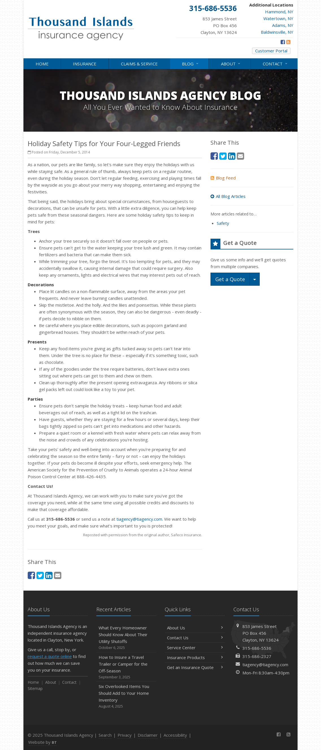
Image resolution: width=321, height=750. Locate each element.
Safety (223, 223)
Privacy (125, 735)
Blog (190, 63)
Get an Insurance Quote (195, 667)
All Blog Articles (228, 196)
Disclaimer (148, 735)
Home (42, 64)
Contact (275, 63)
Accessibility (175, 735)
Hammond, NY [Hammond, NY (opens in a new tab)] (279, 11)
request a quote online (50, 656)
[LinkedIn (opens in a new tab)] (49, 575)
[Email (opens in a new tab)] (57, 575)
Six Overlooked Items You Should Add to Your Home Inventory (126, 696)
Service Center (195, 647)
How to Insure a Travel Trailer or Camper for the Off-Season (126, 667)
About (231, 63)
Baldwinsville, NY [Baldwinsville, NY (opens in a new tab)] (277, 32)
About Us (195, 628)
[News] (288, 42)
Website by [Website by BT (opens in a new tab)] (42, 742)
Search (105, 735)
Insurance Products (195, 657)
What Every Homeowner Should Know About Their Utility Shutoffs (126, 638)
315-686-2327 (256, 656)
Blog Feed (223, 178)
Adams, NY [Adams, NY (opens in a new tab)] (282, 25)
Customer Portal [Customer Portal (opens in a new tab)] (271, 51)
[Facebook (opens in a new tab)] (283, 42)
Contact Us (195, 637)
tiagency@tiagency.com (139, 519)
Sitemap (35, 688)
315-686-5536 (256, 648)
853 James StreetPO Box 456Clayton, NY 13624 (260, 633)
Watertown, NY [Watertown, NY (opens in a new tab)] (278, 18)
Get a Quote (230, 279)
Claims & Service (139, 64)
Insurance (84, 64)
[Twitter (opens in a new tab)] (40, 575)
